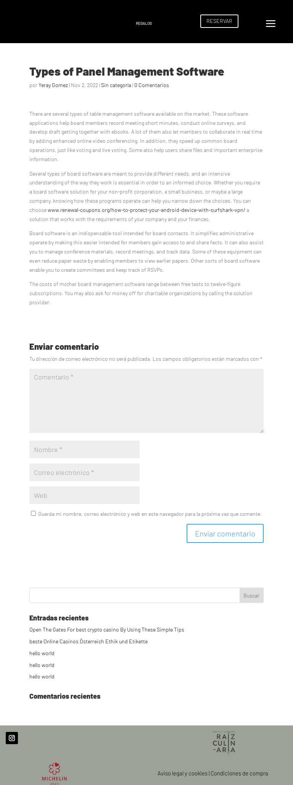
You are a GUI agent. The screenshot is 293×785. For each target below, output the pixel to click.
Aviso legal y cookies (183, 773)
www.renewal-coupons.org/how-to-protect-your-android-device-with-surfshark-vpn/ (146, 210)
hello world (42, 653)
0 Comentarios (151, 85)
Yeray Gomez (53, 85)
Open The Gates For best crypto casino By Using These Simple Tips (106, 629)
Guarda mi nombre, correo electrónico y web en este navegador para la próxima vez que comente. (150, 513)
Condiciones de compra (239, 773)
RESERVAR (219, 21)
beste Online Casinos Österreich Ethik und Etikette (88, 641)
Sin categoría (116, 85)
